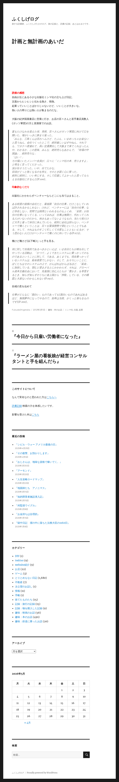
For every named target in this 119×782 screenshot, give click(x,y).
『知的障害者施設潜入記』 (30, 496)
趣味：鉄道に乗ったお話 (28, 621)
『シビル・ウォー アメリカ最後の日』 (36, 444)
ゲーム (18, 573)
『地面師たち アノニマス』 (31, 488)
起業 (81, 309)
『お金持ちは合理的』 (27, 514)
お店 (17, 569)
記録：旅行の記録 (25, 603)
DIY (17, 556)
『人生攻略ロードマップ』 (30, 479)
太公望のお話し (23, 586)
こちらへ (52, 397)
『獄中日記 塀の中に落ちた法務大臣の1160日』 (42, 522)
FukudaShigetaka (21, 309)
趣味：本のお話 (55, 309)
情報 (17, 590)
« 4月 (27, 722)
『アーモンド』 (23, 470)
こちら (35, 414)
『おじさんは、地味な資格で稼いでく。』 (38, 461)
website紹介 (22, 564)
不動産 (18, 582)
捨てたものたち (23, 599)
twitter (19, 560)
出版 (76, 309)
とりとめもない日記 (26, 577)
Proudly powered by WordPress (42, 772)
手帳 (17, 595)
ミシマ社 (69, 309)
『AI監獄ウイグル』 (26, 505)
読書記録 (17, 405)
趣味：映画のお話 (25, 612)
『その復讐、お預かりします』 (32, 453)
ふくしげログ (25, 19)
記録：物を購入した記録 (28, 608)
